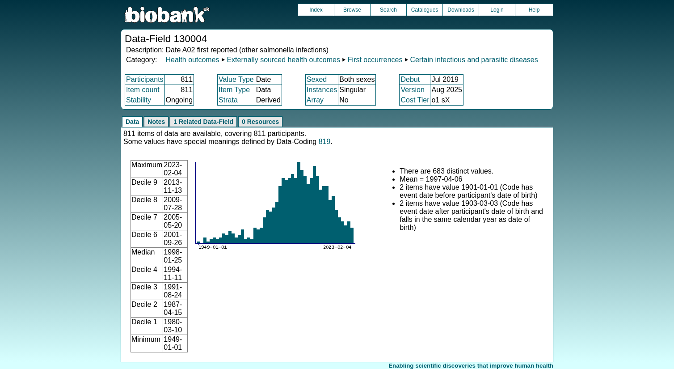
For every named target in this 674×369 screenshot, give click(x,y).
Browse (352, 10)
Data (132, 121)
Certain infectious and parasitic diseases (474, 60)
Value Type (236, 79)
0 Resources (260, 121)
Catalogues (424, 10)
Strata (228, 100)
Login (496, 10)
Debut (410, 79)
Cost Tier (414, 100)
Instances (322, 89)
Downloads (460, 10)
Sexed (317, 79)
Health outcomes (192, 60)
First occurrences (375, 60)
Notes (156, 121)
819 (325, 141)
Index (315, 10)
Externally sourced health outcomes (283, 60)
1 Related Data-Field (203, 121)
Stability (138, 100)
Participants (145, 79)
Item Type (234, 89)
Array (315, 100)
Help (534, 10)
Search (388, 10)
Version (412, 89)
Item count (143, 89)
